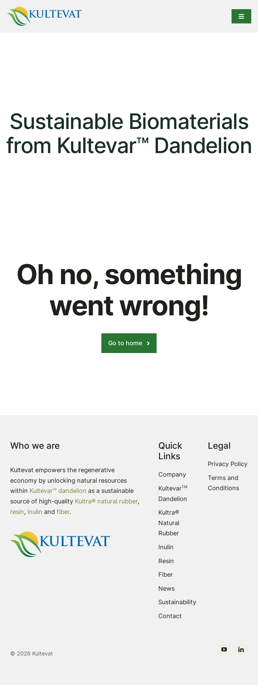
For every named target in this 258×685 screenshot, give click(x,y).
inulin (35, 511)
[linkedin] (241, 649)
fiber (63, 511)
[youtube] (224, 649)
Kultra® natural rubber (106, 501)
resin (17, 511)
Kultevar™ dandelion (57, 490)
